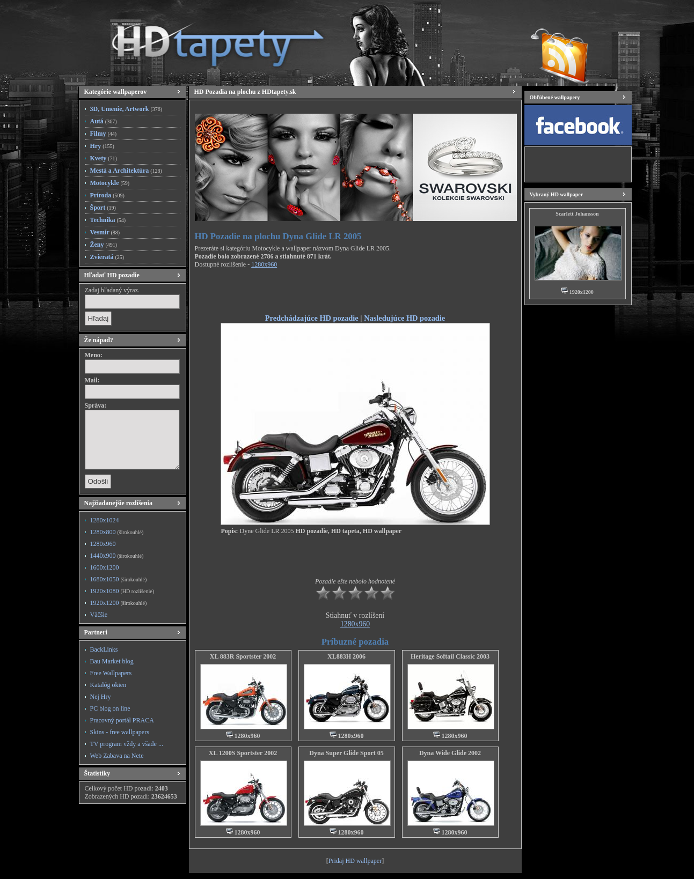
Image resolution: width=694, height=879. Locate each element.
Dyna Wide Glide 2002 (450, 753)
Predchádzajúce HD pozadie (312, 318)
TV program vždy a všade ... (126, 744)
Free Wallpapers (111, 673)
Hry (102, 146)
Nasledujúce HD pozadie (404, 318)
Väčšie (99, 614)
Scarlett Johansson (577, 214)
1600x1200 (104, 567)
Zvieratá (107, 257)
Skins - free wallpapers (119, 732)
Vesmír (105, 232)
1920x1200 (118, 603)
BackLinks (104, 649)
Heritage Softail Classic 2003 (450, 656)
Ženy (104, 244)
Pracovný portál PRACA (122, 720)
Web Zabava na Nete (117, 755)
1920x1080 (122, 591)
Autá (103, 121)
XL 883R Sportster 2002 (243, 656)
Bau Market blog (112, 661)
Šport (103, 207)
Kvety (103, 158)
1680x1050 (118, 579)
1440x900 (117, 555)
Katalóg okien (108, 685)
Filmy (103, 133)
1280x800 (117, 532)
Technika (108, 220)
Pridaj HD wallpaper (355, 861)
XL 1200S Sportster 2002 (243, 753)
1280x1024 (104, 520)
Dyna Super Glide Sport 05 (346, 753)
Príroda (107, 195)
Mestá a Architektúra (126, 170)
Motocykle (110, 183)
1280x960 (103, 544)
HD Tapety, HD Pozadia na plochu (208, 40)
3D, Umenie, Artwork (126, 109)
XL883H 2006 (346, 656)
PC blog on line (110, 708)
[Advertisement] (355, 293)
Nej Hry (100, 696)
